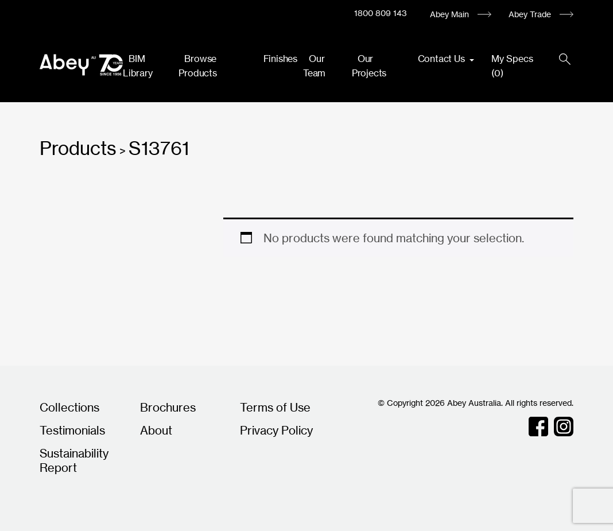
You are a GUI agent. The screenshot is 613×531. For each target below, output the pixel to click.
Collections (69, 407)
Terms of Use (275, 407)
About (156, 430)
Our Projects (369, 66)
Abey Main (449, 14)
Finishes (280, 58)
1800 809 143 (380, 13)
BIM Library (138, 66)
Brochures (168, 407)
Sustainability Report (74, 460)
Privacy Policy (276, 430)
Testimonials (72, 430)
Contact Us (442, 58)
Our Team (314, 66)
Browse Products (197, 66)
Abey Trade (530, 14)
